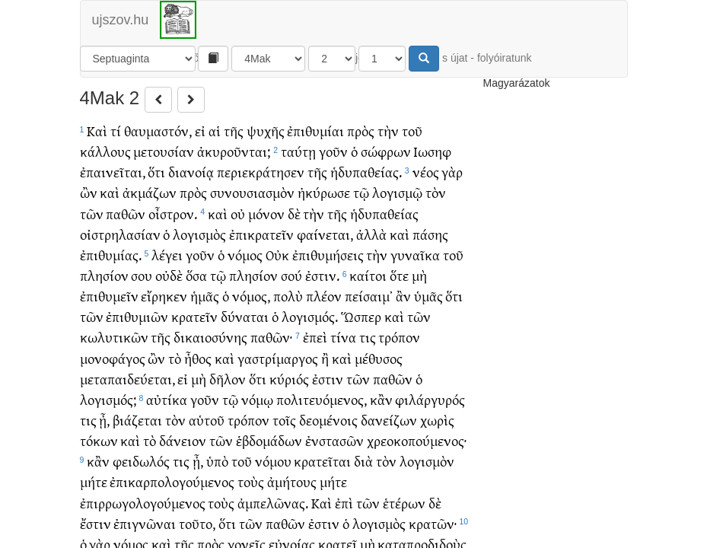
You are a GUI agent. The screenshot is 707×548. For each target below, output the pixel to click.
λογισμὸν (427, 460)
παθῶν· (271, 336)
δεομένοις (328, 419)
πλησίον (104, 275)
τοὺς (250, 481)
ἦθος (198, 358)
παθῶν (125, 213)
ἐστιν (327, 378)
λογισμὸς (199, 234)
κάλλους (105, 151)
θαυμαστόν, (158, 130)
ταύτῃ (298, 151)
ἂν (403, 295)
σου (141, 275)
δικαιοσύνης (210, 336)
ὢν (88, 192)
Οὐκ (277, 254)
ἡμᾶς (204, 295)
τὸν (435, 192)
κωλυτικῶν (114, 336)
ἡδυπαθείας (384, 213)
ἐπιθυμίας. (111, 254)
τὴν (388, 130)
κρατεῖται (322, 460)
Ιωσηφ (432, 151)
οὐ (238, 213)
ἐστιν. (322, 275)
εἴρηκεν (164, 295)
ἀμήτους (292, 481)
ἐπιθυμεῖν (109, 295)
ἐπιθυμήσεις (328, 254)
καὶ (109, 192)
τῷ (361, 192)
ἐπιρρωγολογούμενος (142, 502)
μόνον (266, 213)
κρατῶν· (433, 523)
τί (115, 130)
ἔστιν (95, 523)
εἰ (200, 130)
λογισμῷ (397, 192)
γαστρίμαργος (277, 358)
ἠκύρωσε (324, 192)
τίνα (343, 336)
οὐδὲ (169, 275)
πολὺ (288, 295)
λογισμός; (108, 399)
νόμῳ (257, 399)
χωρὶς (437, 419)
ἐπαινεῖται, (112, 171)
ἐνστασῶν (334, 440)
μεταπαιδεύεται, (127, 378)
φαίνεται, (325, 234)
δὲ (294, 213)
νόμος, (251, 295)
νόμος (245, 254)
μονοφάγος (112, 358)
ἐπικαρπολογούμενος (172, 481)
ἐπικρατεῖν (261, 234)
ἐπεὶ (315, 336)
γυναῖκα (415, 254)
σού (291, 275)
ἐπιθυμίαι (315, 130)
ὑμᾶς (428, 295)
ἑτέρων (404, 502)
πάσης (430, 234)
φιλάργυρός (430, 399)
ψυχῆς (266, 130)
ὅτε (399, 275)
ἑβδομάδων (269, 440)
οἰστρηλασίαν (120, 234)
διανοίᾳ (191, 171)
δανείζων (389, 419)
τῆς (234, 130)
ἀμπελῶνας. (272, 502)
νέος (425, 171)
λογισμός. (310, 316)
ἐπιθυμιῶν (137, 316)
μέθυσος (379, 358)
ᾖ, (104, 419)
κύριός (289, 378)
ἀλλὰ (371, 234)
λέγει (167, 254)
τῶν (92, 213)
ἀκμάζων (150, 192)
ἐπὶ (344, 502)
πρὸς (360, 130)
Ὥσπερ (361, 316)
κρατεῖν (194, 316)
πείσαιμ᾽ (369, 295)
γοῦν (333, 151)
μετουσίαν (163, 151)
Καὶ (97, 130)
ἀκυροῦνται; (233, 151)
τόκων (99, 440)
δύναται (245, 316)
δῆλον (227, 378)
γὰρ (452, 171)
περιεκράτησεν (260, 171)
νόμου (273, 460)
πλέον (324, 295)
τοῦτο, (197, 523)
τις (367, 336)
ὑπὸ (217, 460)
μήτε (93, 481)
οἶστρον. (172, 213)
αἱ (215, 130)
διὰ (363, 460)
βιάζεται (137, 419)
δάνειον (182, 440)
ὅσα (196, 275)
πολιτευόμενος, (321, 399)
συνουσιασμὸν (252, 192)
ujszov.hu (120, 19)
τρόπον (399, 336)
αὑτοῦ (207, 419)
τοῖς (284, 419)
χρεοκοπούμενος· (417, 440)
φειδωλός (141, 460)
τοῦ (412, 130)
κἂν (381, 399)
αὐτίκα (166, 399)
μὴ (419, 275)
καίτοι (368, 275)
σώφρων (386, 151)
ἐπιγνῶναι (144, 523)
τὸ (174, 358)
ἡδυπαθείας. (366, 171)
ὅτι (156, 171)
